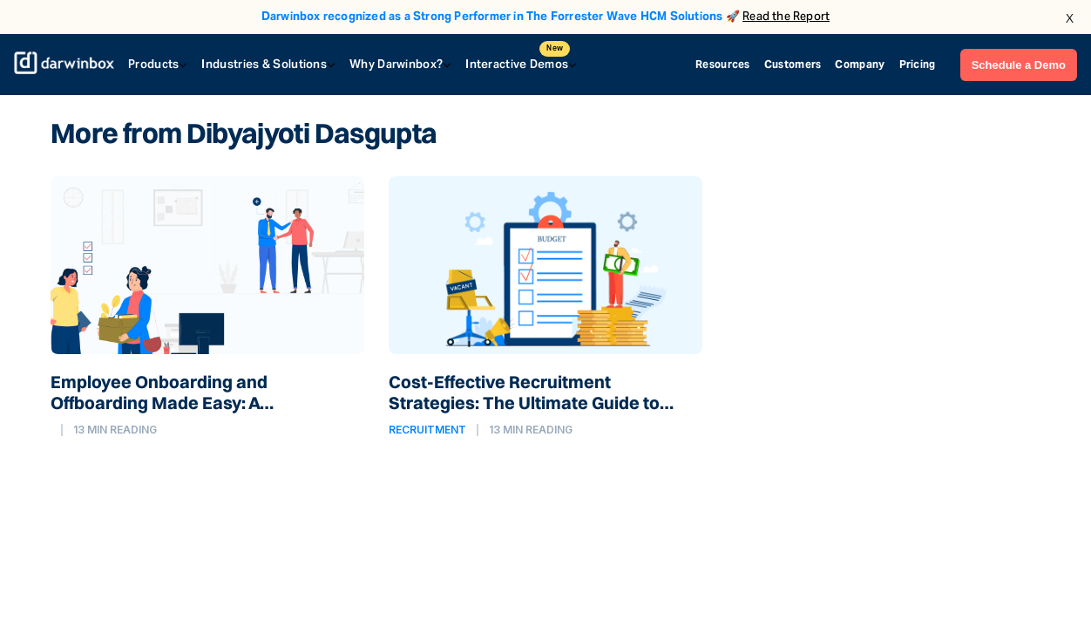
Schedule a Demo (1019, 65)
